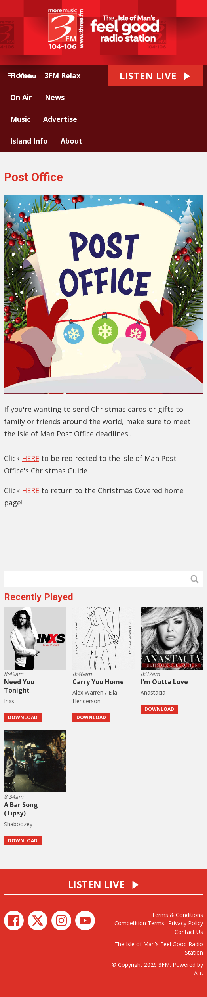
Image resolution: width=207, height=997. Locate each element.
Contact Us (189, 932)
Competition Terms (139, 923)
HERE (30, 458)
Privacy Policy (185, 923)
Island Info (29, 140)
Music (20, 119)
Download (23, 717)
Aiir (198, 973)
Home (21, 75)
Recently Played (38, 597)
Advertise (60, 119)
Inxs (9, 701)
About (71, 140)
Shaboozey (18, 824)
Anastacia (153, 692)
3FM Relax (62, 75)
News (55, 97)
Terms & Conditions (177, 915)
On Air (21, 97)
